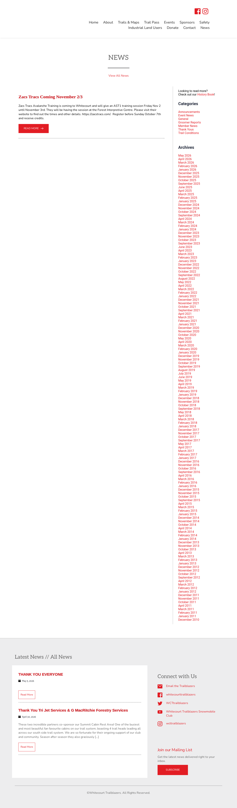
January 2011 (187, 616)
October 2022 (187, 271)
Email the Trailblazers (180, 686)
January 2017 (187, 458)
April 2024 (185, 219)
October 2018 (187, 405)
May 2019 (184, 380)
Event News (186, 115)
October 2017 (187, 437)
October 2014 (187, 525)
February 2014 (187, 535)
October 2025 (187, 180)
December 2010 (188, 619)
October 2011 (187, 602)
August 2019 (186, 370)
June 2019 (185, 377)
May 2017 (184, 444)
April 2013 (185, 553)
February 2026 (187, 166)
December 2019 (188, 356)
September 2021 (189, 310)
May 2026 (184, 155)
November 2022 (188, 268)
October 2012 (187, 574)
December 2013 (188, 542)
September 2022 (189, 275)
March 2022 (186, 289)
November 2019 (188, 359)
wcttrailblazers (176, 723)
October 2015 (187, 496)
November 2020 (188, 331)
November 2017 (188, 433)
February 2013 (187, 560)
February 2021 (187, 321)
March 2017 (186, 451)
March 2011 (186, 609)
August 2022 (186, 278)
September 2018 (189, 408)
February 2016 (187, 482)
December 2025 (188, 173)
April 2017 (185, 447)
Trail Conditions (188, 133)
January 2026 (187, 169)
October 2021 (187, 307)
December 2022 (188, 264)
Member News (188, 126)
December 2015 (188, 489)
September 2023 (189, 243)
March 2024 (186, 222)
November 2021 (188, 303)
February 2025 (187, 198)
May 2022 (184, 282)
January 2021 (187, 324)
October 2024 (187, 212)
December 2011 (188, 595)
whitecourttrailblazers (181, 695)
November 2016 (188, 465)
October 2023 (187, 240)
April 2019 (185, 384)
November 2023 (188, 236)
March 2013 (186, 556)
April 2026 (185, 159)
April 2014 (185, 528)
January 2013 (187, 563)
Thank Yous (186, 129)
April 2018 (185, 416)
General (183, 119)
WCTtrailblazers (177, 703)
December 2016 (188, 461)
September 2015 (189, 500)
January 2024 (187, 229)
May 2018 (184, 412)
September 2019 (189, 366)
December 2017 (188, 430)
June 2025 (185, 187)
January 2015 (187, 514)
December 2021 (188, 299)
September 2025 (189, 183)
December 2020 (188, 328)
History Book (205, 94)
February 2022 (187, 292)
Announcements (189, 112)
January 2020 (187, 352)
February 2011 (187, 612)
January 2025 (187, 201)
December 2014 (188, 517)
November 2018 (188, 401)
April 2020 (185, 342)
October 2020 (187, 335)
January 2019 (187, 394)
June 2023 (185, 247)
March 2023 (186, 254)
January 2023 (187, 261)
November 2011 (188, 598)
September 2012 (189, 577)
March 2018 (186, 419)
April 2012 (185, 581)
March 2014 (186, 532)
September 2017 (189, 440)
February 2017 (187, 454)
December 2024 (188, 205)
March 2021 (186, 317)
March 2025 (186, 194)
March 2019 (186, 387)
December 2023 (188, 233)
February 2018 (187, 423)
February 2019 (187, 391)
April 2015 (185, 503)
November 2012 (188, 570)
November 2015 (188, 493)
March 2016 (186, 479)
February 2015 (187, 510)
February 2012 (187, 588)
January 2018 (187, 426)
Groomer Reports (189, 122)
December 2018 (188, 398)
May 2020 (184, 338)
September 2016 (189, 472)
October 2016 (187, 468)
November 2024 (188, 208)
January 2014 (187, 539)
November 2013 (188, 546)
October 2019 (187, 363)
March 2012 (186, 584)
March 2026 (186, 162)
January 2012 (187, 591)
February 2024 (187, 226)
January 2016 (187, 486)
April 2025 (185, 190)
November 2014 (188, 521)
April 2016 (185, 475)
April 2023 (185, 250)
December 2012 (188, 567)
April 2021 (185, 314)
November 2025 (188, 176)
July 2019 (184, 373)
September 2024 (189, 215)
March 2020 (186, 345)
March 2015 (186, 507)
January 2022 (187, 296)
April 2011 (185, 605)
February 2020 (187, 349)
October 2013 (187, 549)
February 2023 (187, 257)
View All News (119, 76)
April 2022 (185, 285)
